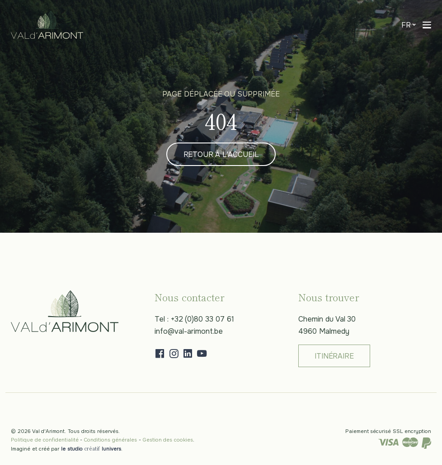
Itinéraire (334, 356)
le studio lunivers (91, 449)
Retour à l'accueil (221, 154)
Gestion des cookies (168, 440)
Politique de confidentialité (45, 440)
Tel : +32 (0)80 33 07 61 (194, 319)
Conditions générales (110, 440)
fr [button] (406, 25)
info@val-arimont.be (189, 331)
